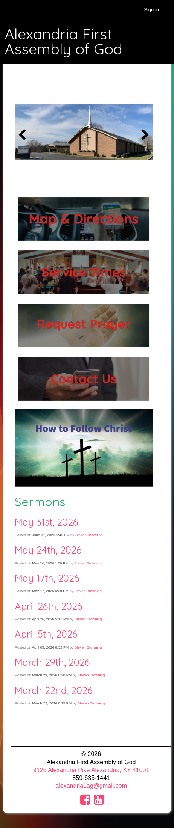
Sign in (151, 9)
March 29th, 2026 (52, 662)
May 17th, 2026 (47, 578)
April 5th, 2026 (46, 634)
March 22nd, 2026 (53, 690)
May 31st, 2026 (46, 522)
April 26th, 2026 (48, 606)
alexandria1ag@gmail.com (91, 786)
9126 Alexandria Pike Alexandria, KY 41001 (91, 770)
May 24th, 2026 (48, 550)
